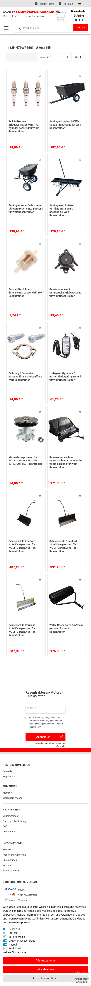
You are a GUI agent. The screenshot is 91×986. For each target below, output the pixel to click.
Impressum (9, 831)
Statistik (13, 932)
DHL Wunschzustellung (22, 940)
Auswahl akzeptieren (45, 978)
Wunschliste (40, 76)
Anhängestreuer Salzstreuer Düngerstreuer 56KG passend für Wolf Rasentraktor (26, 208)
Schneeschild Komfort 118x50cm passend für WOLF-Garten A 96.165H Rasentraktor (23, 546)
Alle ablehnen (45, 969)
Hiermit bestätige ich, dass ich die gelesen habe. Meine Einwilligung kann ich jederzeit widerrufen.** (46, 722)
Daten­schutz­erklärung (14, 821)
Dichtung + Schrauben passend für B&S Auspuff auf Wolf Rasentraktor (25, 376)
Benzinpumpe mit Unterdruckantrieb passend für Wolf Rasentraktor (65, 292)
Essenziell (14, 928)
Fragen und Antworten (14, 854)
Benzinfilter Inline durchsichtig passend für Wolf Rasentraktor (26, 292)
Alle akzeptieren (45, 960)
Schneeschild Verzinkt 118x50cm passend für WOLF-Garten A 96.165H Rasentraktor (23, 630)
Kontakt (7, 849)
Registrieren (9, 776)
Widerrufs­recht (10, 816)
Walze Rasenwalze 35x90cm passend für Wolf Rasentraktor (66, 628)
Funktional (15, 948)
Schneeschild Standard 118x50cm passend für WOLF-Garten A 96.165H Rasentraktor (63, 546)
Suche (80, 27)
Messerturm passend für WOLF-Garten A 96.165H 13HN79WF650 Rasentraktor (25, 460)
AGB (5, 826)
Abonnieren (49, 737)
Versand (7, 865)
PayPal (13, 944)
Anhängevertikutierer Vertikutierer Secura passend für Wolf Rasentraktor (62, 210)
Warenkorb (8, 798)
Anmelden (8, 771)
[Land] (79, 3)
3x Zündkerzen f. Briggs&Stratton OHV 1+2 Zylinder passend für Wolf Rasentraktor (24, 126)
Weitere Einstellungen (15, 952)
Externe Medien (17, 936)
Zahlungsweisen (11, 870)
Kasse (19, 798)
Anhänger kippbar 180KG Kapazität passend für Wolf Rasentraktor (65, 124)
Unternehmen (10, 860)
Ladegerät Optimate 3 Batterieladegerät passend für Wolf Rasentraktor (65, 376)
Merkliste (8, 792)
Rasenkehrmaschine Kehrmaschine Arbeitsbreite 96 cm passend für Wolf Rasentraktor (65, 462)
